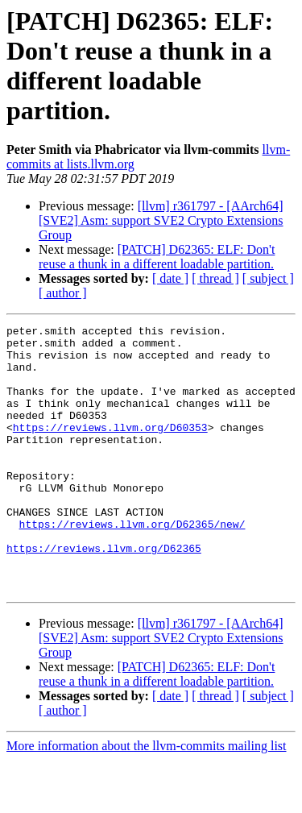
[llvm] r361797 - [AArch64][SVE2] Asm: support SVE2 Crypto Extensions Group (161, 220)
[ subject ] (268, 278)
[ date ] (170, 278)
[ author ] (63, 293)
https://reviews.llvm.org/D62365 (103, 594)
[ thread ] (215, 278)
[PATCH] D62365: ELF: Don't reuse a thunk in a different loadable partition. (157, 257)
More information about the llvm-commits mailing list (146, 799)
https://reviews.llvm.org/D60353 (110, 449)
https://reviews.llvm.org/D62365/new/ (132, 565)
